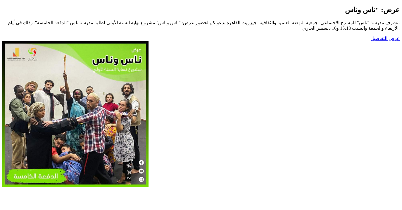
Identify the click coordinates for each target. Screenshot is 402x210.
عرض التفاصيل (385, 38)
